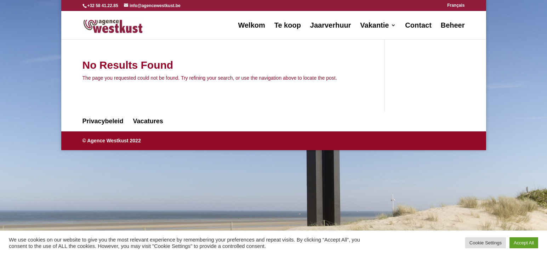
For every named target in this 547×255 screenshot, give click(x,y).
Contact (418, 26)
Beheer (453, 26)
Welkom (251, 26)
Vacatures (148, 121)
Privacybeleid (103, 121)
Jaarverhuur (330, 26)
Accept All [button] (524, 242)
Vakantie (374, 26)
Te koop (287, 26)
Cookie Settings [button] (485, 242)
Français (456, 5)
